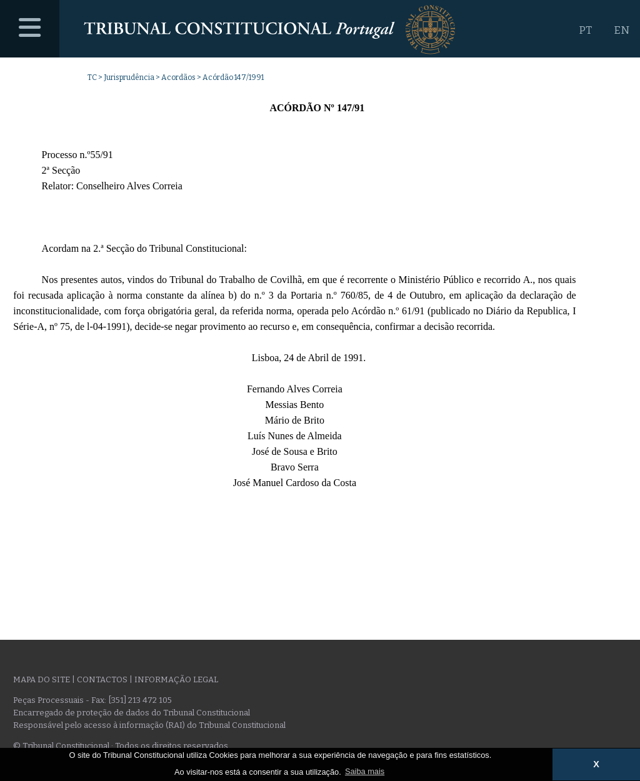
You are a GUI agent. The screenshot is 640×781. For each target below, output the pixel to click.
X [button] (596, 764)
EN (621, 30)
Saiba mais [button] (364, 771)
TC (92, 77)
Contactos (102, 679)
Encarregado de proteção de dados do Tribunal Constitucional (131, 712)
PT (585, 30)
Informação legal (176, 679)
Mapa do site (41, 679)
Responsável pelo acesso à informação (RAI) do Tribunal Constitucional (149, 725)
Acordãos (178, 77)
